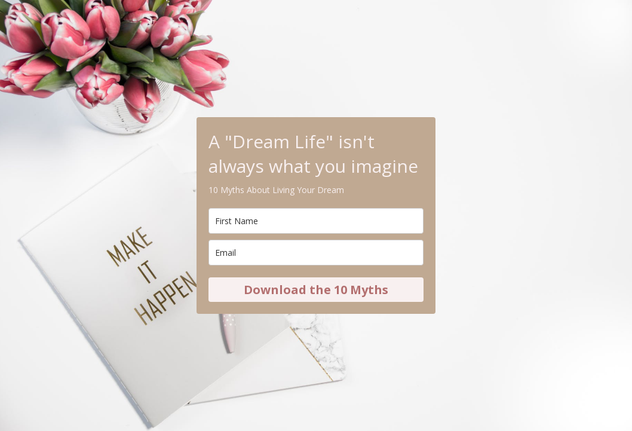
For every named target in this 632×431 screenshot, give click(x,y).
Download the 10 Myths (316, 290)
